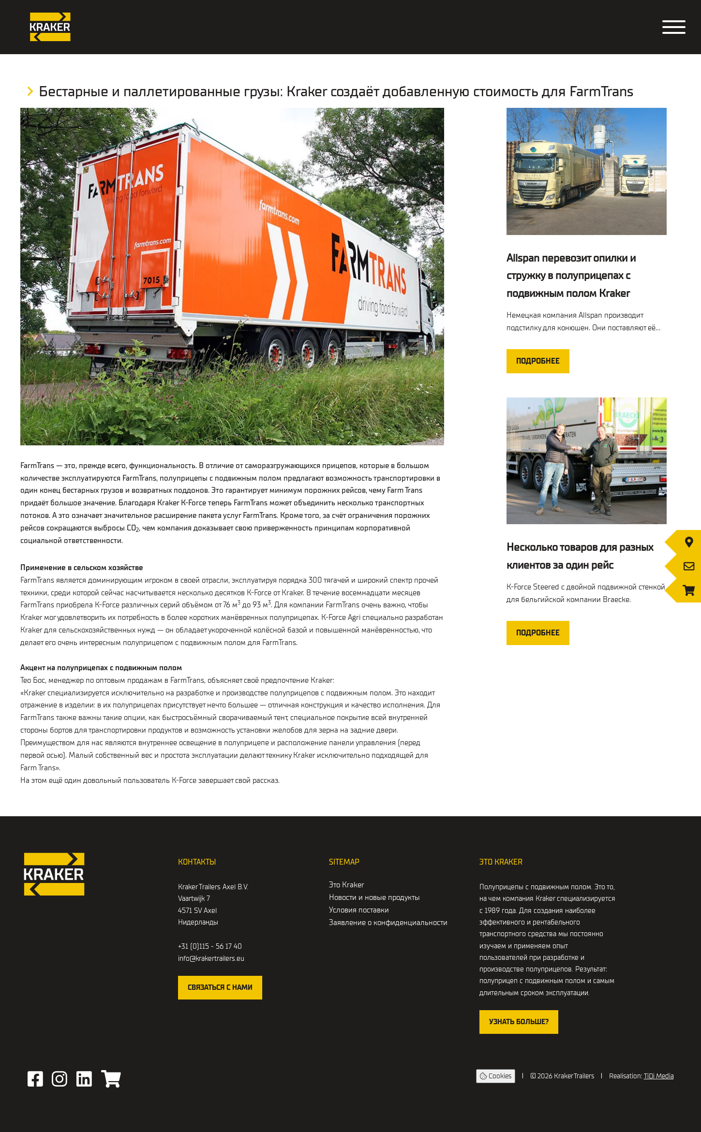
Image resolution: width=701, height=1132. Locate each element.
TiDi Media (659, 1076)
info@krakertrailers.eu (211, 958)
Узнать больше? (519, 1021)
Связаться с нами (220, 987)
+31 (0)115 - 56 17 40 (210, 946)
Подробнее (538, 361)
